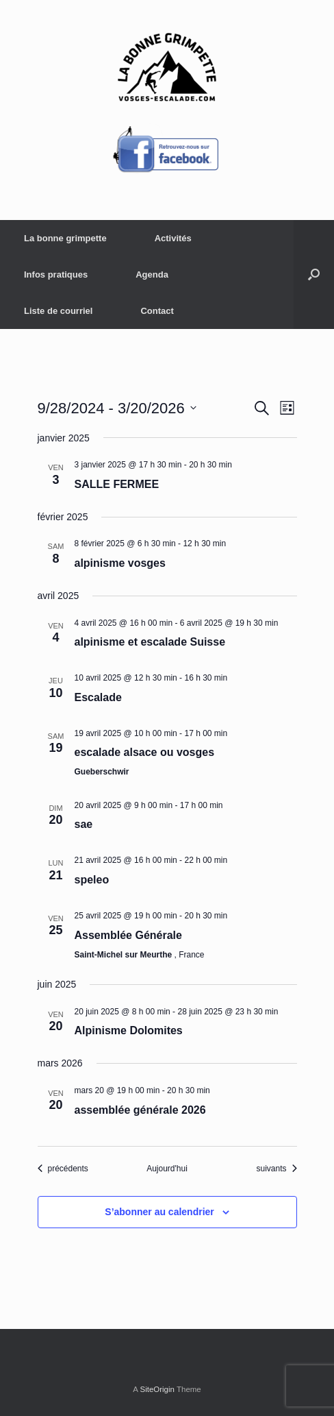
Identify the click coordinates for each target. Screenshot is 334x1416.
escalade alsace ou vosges (145, 752)
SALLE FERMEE (117, 484)
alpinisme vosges (120, 563)
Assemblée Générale (128, 935)
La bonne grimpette (65, 238)
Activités (173, 238)
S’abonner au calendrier (159, 1211)
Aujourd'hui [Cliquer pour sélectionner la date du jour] (167, 1168)
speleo (92, 880)
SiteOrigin (157, 1389)
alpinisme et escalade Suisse (150, 642)
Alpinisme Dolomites (129, 1030)
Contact (156, 311)
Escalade (98, 697)
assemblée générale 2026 (140, 1110)
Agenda (152, 274)
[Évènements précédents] (63, 1169)
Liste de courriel (58, 311)
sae (84, 824)
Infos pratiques (56, 274)
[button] (314, 274)
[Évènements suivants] (276, 1169)
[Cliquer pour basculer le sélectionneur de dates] (117, 408)
